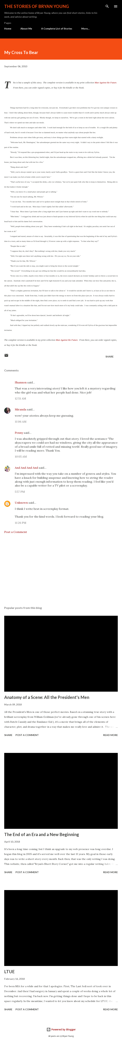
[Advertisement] (61, 570)
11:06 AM (20, 421)
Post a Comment (15, 532)
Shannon (21, 382)
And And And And (26, 467)
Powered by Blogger (61, 1029)
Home (7, 28)
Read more (110, 734)
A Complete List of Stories (56, 28)
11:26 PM (20, 522)
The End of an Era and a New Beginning (41, 834)
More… (85, 28)
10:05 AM (21, 456)
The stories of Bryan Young (36, 6)
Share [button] (109, 356)
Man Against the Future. (106, 82)
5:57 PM (20, 491)
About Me (26, 28)
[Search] (107, 6)
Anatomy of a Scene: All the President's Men (46, 697)
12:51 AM (20, 398)
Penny (19, 432)
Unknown (21, 502)
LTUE (9, 971)
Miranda (20, 409)
